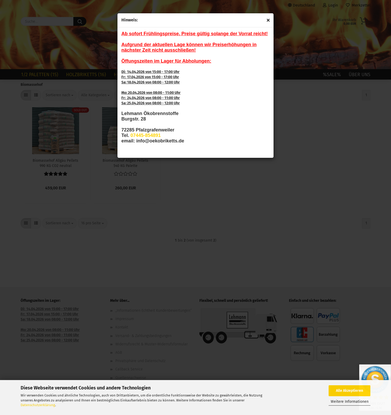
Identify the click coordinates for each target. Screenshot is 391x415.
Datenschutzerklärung (38, 405)
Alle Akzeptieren (349, 390)
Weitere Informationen (350, 401)
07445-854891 (146, 135)
